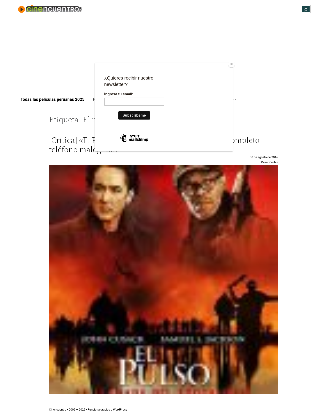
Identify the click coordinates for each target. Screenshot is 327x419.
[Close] (231, 64)
